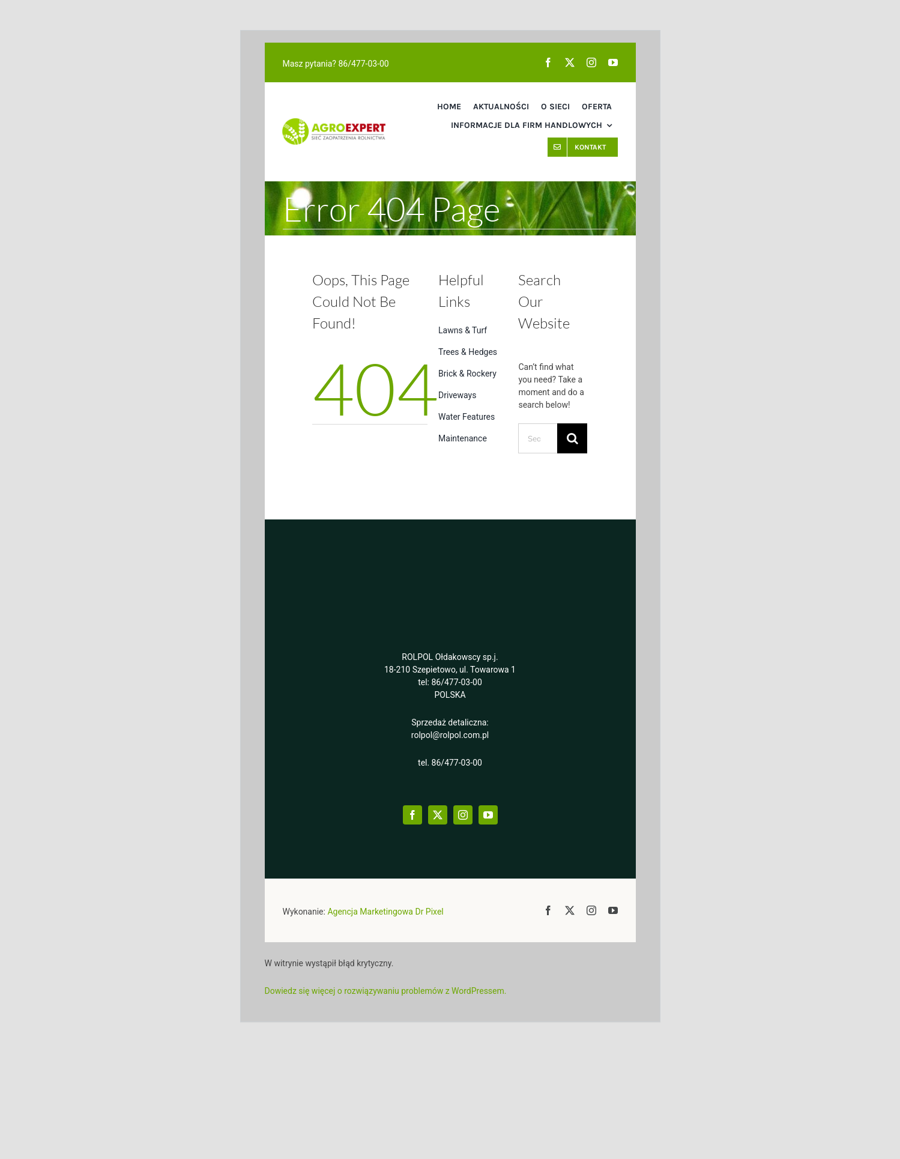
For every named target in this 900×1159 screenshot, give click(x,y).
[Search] (572, 438)
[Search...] (537, 438)
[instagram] (591, 62)
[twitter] (570, 62)
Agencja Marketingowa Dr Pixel (385, 911)
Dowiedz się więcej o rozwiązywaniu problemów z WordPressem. (386, 991)
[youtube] (613, 62)
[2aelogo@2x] (333, 124)
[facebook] (548, 62)
